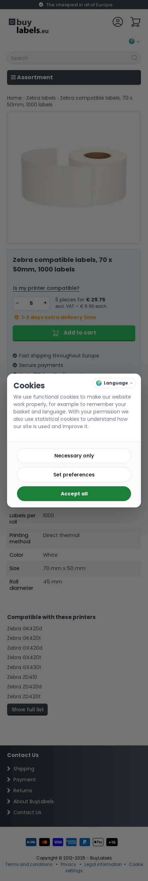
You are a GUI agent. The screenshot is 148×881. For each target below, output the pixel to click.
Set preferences (74, 474)
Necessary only (74, 455)
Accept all (74, 493)
